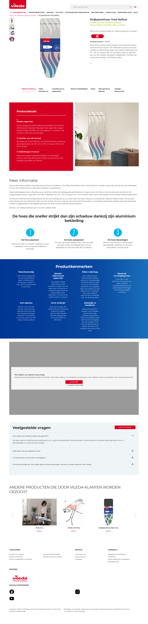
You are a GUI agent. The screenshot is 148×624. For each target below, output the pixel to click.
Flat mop (59, 12)
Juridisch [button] (112, 553)
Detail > (39, 534)
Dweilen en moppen (16, 558)
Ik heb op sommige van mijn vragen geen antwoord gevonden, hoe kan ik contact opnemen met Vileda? (52, 468)
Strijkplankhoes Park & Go (108, 531)
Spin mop (50, 12)
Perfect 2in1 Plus (74, 531)
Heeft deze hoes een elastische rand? (26, 454)
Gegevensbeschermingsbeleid (119, 563)
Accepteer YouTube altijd (74, 388)
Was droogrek (97, 12)
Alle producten (19, 12)
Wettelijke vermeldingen (117, 558)
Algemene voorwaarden (90, 613)
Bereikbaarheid (113, 565)
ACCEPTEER (74, 385)
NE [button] (135, 7)
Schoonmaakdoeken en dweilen (20, 563)
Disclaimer (112, 560)
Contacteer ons (80, 558)
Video (92, 89)
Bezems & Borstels (16, 560)
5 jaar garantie (80, 560)
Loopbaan (78, 563)
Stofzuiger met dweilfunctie (77, 12)
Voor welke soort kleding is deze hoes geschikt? (31, 439)
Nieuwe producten (36, 12)
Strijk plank (111, 12)
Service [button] (78, 553)
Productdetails (29, 89)
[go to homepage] (17, 4)
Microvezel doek (125, 12)
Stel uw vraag (125, 431)
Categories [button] (14, 553)
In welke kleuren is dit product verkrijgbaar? (29, 461)
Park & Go (39, 531)
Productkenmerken (79, 89)
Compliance (68, 615)
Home (11, 15)
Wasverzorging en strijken (26, 15)
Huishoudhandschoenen (51, 558)
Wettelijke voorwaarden (72, 613)
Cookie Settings (79, 615)
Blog (136, 12)
